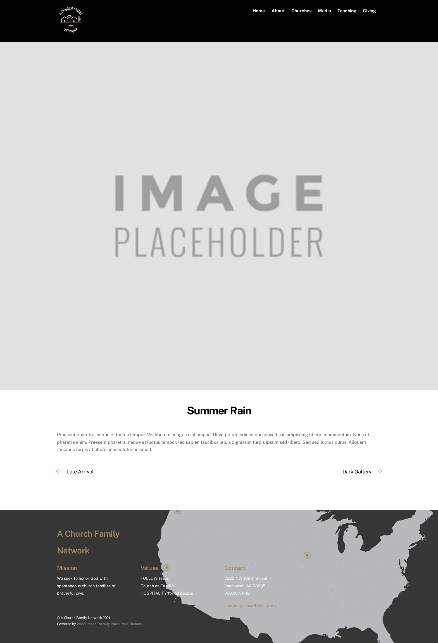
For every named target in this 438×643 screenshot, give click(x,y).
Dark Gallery (357, 472)
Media (324, 10)
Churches (301, 10)
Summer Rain (219, 410)
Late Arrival (80, 472)
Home (259, 10)
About (278, 10)
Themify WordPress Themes (119, 624)
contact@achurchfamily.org (250, 605)
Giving (369, 10)
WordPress (85, 624)
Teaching (346, 10)
